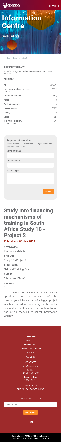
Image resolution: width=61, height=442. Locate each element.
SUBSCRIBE (30, 412)
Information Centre (20, 58)
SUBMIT (48, 191)
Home (9, 58)
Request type (13, 170)
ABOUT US (30, 340)
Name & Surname (15, 151)
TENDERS (30, 353)
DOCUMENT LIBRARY (14, 67)
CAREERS (30, 357)
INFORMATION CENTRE (30, 349)
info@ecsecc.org (30, 366)
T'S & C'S (45, 439)
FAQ (13, 439)
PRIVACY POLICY (24, 439)
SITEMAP (36, 439)
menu (53, 5)
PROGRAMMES (30, 344)
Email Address (13, 160)
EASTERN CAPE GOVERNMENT (30, 389)
